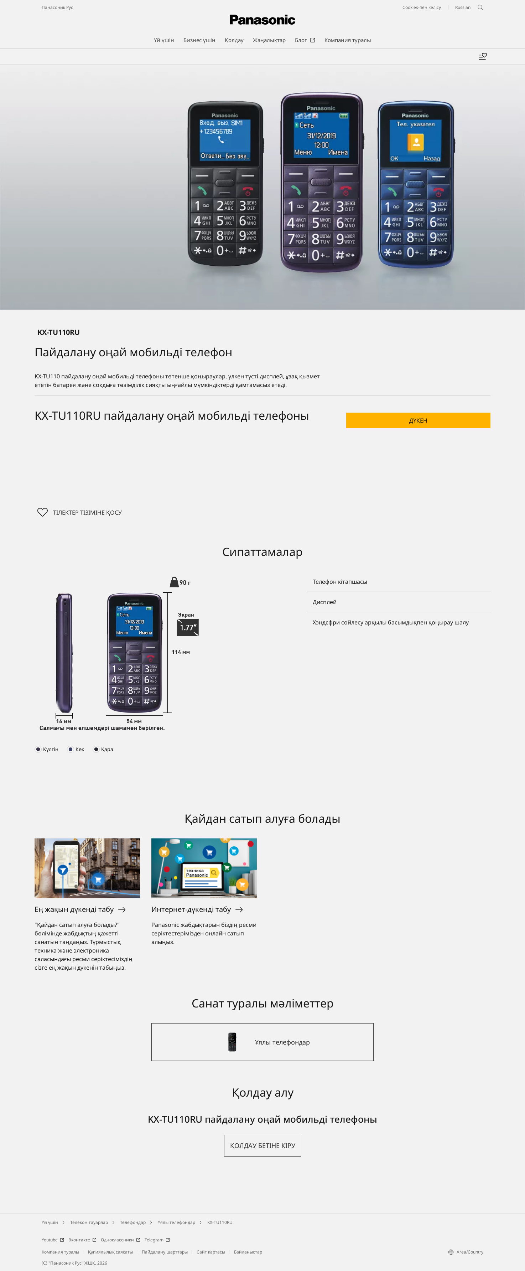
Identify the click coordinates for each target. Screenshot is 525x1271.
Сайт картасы (211, 1252)
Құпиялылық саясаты (110, 1252)
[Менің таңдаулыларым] (482, 57)
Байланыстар (248, 1252)
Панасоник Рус (57, 7)
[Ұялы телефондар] (262, 1042)
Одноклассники (120, 1240)
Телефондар (133, 1222)
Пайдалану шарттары (165, 1252)
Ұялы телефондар (176, 1222)
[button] (418, 420)
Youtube (53, 1240)
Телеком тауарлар (89, 1222)
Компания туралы (60, 1252)
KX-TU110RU (220, 1222)
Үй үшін (50, 1222)
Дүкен (418, 420)
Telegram (157, 1240)
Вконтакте (82, 1240)
